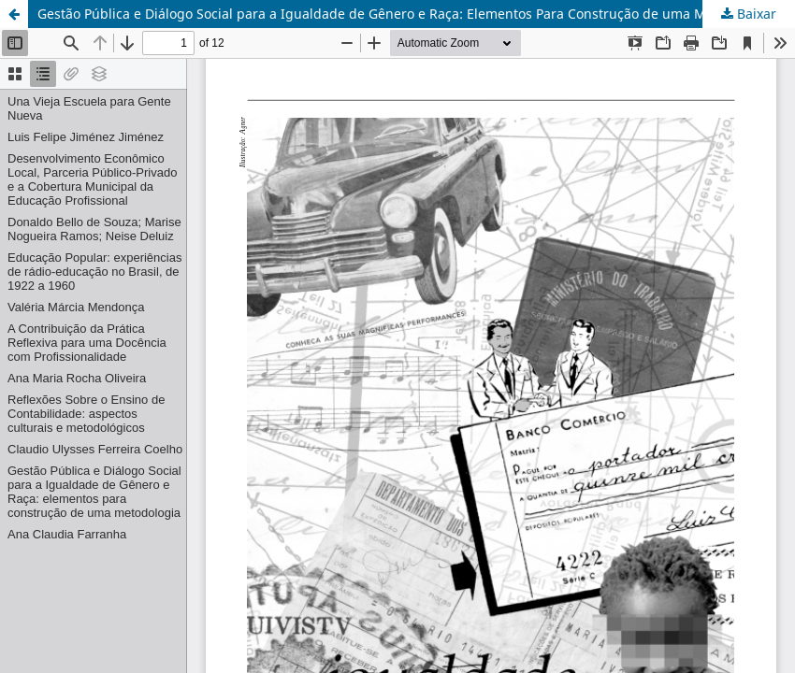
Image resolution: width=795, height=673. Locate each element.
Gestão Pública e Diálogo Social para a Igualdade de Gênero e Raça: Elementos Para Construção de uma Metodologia (405, 13)
